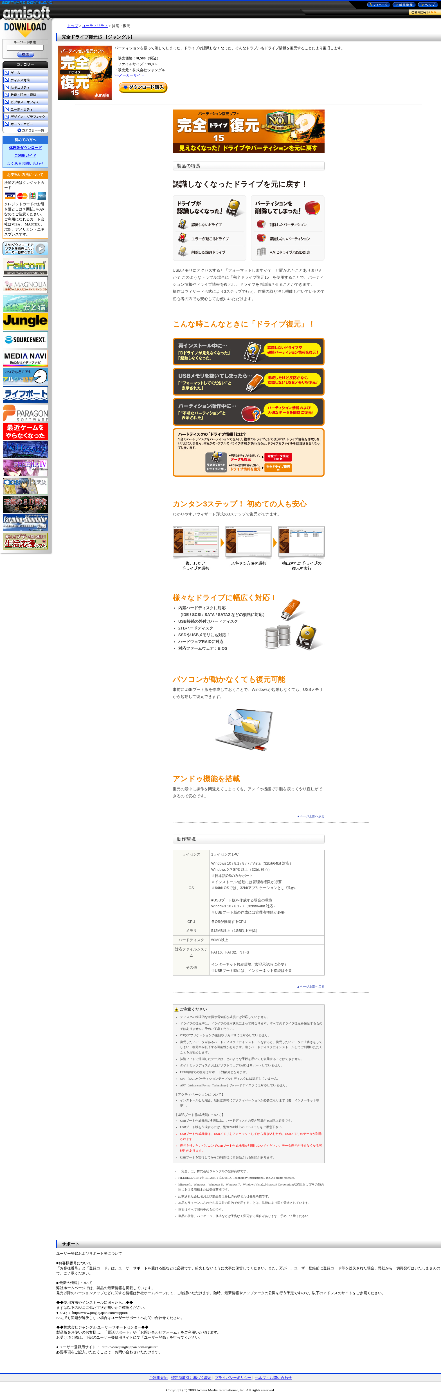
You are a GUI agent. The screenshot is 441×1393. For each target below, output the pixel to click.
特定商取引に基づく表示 (191, 1378)
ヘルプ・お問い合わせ (273, 1378)
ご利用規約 (158, 1378)
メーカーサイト (131, 75)
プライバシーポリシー (233, 1378)
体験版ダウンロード (25, 148)
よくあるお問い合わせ (25, 163)
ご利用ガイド (25, 155)
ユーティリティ (95, 26)
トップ (72, 26)
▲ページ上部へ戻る (311, 816)
